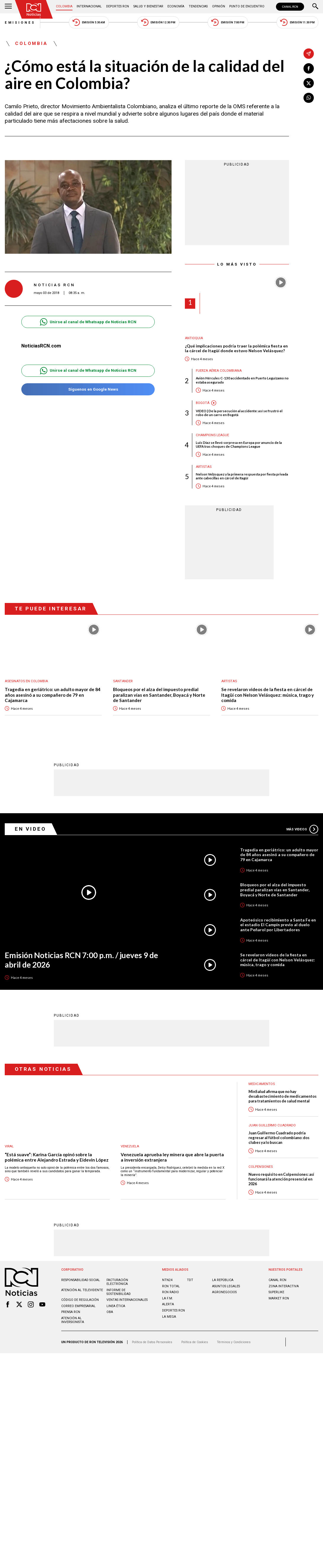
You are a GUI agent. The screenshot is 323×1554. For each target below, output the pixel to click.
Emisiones (20, 22)
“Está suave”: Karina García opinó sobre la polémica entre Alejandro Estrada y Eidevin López (57, 1157)
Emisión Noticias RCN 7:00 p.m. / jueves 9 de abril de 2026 (81, 959)
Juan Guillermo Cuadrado (272, 1125)
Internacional (89, 6)
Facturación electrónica (117, 1281)
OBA (109, 1312)
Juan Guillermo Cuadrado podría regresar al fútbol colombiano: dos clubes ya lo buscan (278, 1137)
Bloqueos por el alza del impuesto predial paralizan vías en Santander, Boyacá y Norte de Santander (159, 695)
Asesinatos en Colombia (26, 681)
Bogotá (202, 403)
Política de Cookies (194, 1342)
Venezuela (130, 1146)
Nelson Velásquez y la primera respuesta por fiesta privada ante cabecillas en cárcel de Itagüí (242, 476)
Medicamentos (261, 1084)
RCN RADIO (170, 1292)
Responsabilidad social (80, 1280)
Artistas (203, 467)
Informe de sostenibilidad (118, 1292)
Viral (9, 1146)
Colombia (64, 6)
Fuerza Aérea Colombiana (219, 371)
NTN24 (167, 1280)
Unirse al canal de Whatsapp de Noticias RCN (88, 322)
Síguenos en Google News (88, 389)
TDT (190, 1280)
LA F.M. (167, 1298)
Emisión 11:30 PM (297, 22)
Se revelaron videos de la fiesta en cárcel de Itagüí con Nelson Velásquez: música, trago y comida (267, 695)
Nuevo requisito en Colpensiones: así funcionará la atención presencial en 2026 (281, 1179)
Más (302, 828)
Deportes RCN (117, 6)
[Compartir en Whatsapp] (308, 98)
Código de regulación (80, 1299)
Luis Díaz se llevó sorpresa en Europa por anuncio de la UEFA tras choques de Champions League (239, 445)
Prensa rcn (70, 1312)
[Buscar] (315, 6)
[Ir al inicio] (33, 9)
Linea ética (115, 1306)
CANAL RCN (290, 6)
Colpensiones (260, 1166)
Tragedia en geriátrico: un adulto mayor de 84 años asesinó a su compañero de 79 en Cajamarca (53, 695)
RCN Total (171, 1286)
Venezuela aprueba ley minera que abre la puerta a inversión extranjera (172, 1157)
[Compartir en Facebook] (308, 68)
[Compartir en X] (308, 83)
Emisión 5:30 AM (88, 22)
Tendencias (198, 6)
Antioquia (194, 338)
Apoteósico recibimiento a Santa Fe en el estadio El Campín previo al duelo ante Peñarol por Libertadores (278, 924)
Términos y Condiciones (234, 1342)
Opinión (218, 6)
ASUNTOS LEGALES (226, 1286)
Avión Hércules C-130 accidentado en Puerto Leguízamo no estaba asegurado (242, 380)
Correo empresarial (78, 1306)
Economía (175, 6)
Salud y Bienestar (148, 6)
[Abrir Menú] (8, 7)
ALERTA (168, 1304)
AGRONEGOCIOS (224, 1292)
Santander (123, 681)
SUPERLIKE (276, 1292)
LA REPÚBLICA (222, 1280)
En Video (30, 829)
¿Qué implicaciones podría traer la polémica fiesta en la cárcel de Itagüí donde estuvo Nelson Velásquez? (236, 348)
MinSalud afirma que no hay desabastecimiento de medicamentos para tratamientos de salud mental (282, 1096)
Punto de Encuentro (246, 6)
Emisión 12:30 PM (158, 22)
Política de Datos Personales (152, 1342)
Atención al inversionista (72, 1320)
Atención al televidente (82, 1290)
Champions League (212, 435)
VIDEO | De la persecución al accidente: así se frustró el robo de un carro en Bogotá (239, 413)
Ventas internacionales (127, 1299)
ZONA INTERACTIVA (284, 1286)
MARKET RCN (279, 1298)
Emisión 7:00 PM (227, 22)
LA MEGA (169, 1316)
